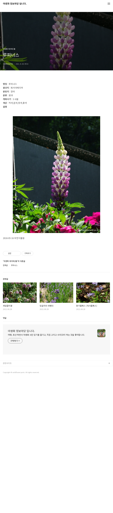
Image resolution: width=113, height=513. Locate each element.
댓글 (4, 452)
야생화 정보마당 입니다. (15, 3)
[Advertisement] (56, 104)
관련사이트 (7, 497)
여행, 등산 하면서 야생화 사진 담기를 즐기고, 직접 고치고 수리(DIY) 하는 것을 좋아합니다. (46, 469)
